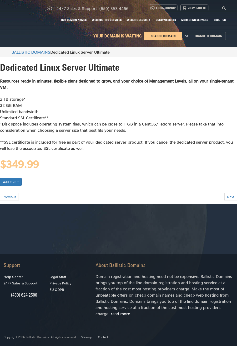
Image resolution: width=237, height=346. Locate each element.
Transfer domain (208, 36)
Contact (103, 337)
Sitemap (86, 337)
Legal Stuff (58, 276)
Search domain (163, 36)
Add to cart (11, 182)
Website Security (139, 20)
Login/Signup (166, 8)
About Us (220, 20)
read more (120, 313)
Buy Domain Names (74, 20)
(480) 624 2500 (24, 295)
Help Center (13, 276)
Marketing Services (194, 20)
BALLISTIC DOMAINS (28, 52)
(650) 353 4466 (113, 8)
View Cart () (197, 8)
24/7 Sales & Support (20, 283)
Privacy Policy (60, 283)
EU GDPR (57, 289)
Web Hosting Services (107, 20)
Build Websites (166, 20)
